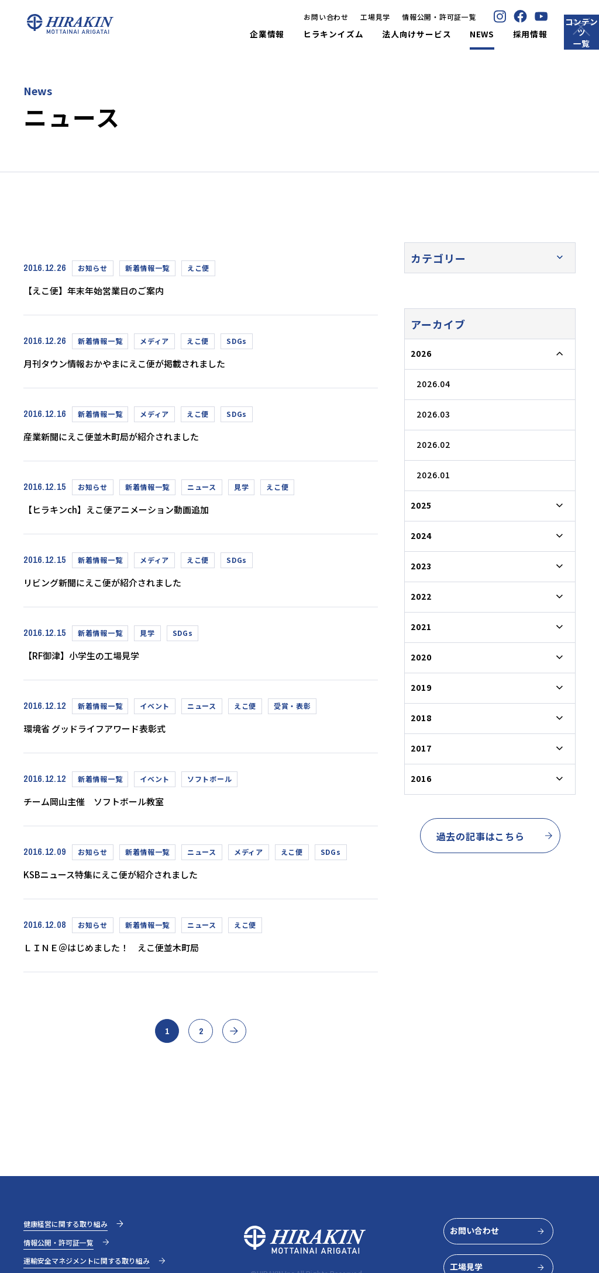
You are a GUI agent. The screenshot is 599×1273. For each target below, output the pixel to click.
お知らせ (93, 268)
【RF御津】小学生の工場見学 (89, 658)
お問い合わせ (286, 17)
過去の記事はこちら (495, 836)
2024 (421, 535)
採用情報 (490, 34)
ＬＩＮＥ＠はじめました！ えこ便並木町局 (122, 951)
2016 (421, 778)
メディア (154, 341)
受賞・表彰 (292, 709)
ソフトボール (209, 782)
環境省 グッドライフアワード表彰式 (103, 731)
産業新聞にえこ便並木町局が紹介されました (122, 437)
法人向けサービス (376, 34)
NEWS (442, 34)
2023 (421, 566)
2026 (421, 353)
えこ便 (198, 268)
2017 (421, 748)
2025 (421, 505)
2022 (421, 596)
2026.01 (433, 475)
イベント (155, 709)
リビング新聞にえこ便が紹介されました (112, 584)
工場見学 (335, 17)
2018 (421, 718)
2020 (421, 657)
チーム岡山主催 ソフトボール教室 (102, 805)
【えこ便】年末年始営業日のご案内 (102, 290)
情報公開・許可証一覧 (399, 17)
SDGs (236, 341)
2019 (421, 687)
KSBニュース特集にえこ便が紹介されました (122, 878)
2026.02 (433, 444)
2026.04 (433, 383)
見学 (241, 488)
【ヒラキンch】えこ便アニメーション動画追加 (127, 510)
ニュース (201, 488)
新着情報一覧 (147, 268)
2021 (421, 626)
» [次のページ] (245, 1040)
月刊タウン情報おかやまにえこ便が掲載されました (137, 364)
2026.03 (433, 414)
